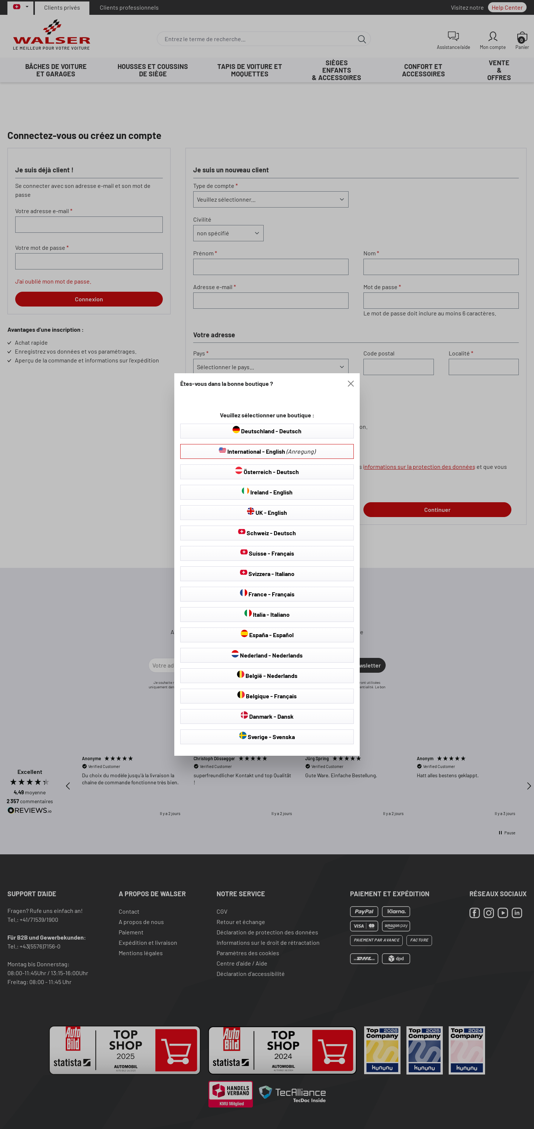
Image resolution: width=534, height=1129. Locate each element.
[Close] (351, 384)
